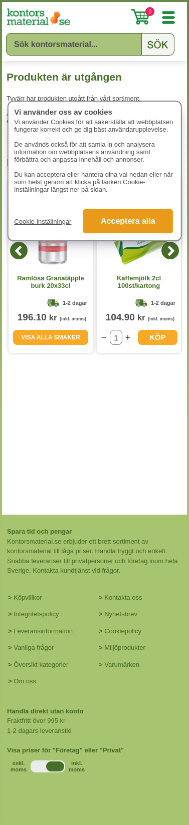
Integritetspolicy (36, 614)
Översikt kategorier (41, 664)
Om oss (25, 681)
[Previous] (19, 250)
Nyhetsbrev (120, 614)
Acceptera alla (128, 221)
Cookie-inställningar (42, 221)
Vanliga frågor (34, 647)
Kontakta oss (123, 597)
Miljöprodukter (124, 647)
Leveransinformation (43, 631)
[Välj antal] (116, 337)
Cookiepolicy (122, 631)
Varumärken (121, 664)
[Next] (170, 250)
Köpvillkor (28, 597)
